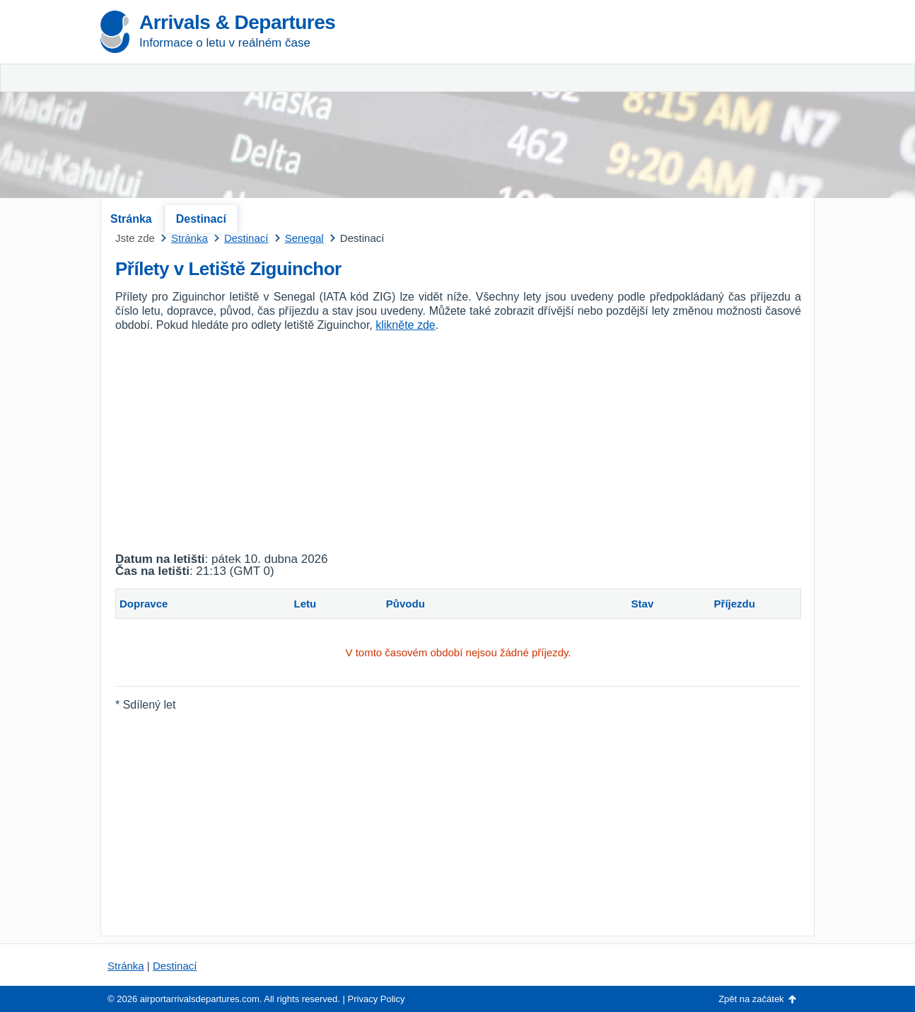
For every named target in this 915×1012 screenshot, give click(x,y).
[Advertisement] (648, 106)
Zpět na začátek (751, 999)
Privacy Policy (376, 999)
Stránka (131, 219)
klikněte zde (405, 325)
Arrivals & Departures (237, 22)
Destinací (201, 219)
